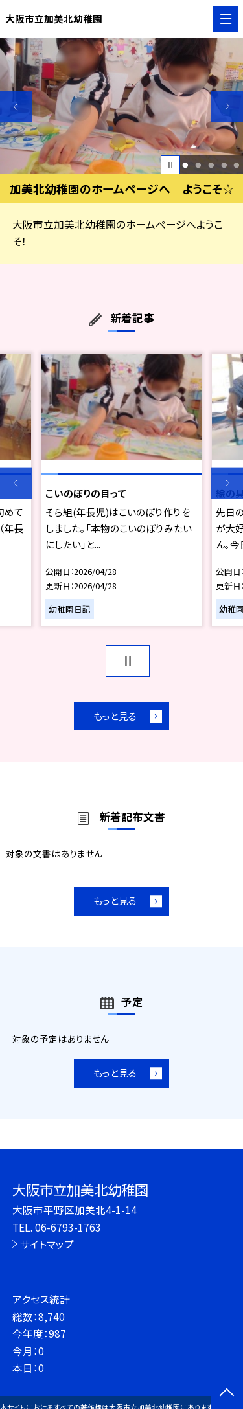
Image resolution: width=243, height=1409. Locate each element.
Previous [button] (16, 106)
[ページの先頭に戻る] (227, 1393)
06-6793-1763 (68, 1227)
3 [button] (211, 165)
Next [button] (227, 106)
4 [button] (224, 165)
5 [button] (237, 165)
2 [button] (198, 165)
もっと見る (115, 716)
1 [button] (186, 165)
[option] (121, 106)
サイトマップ (47, 1244)
